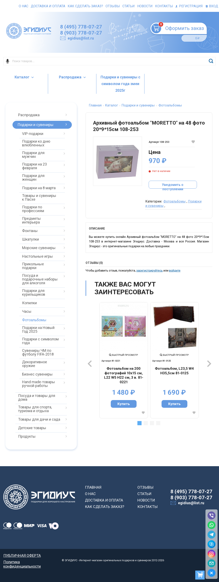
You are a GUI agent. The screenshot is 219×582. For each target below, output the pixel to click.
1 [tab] (139, 423)
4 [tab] (158, 423)
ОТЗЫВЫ (145, 487)
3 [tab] (152, 423)
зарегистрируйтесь (149, 270)
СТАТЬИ (144, 494)
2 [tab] (146, 423)
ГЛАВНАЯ (93, 487)
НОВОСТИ (146, 500)
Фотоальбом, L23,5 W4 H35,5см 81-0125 (174, 370)
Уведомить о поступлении (172, 186)
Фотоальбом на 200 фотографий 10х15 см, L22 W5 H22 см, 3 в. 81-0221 (123, 375)
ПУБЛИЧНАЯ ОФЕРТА (22, 555)
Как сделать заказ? (85, 6)
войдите (174, 270)
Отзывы (113, 6)
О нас (23, 6)
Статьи (128, 6)
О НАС (90, 494)
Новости (145, 6)
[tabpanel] (123, 360)
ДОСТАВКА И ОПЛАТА (104, 500)
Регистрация (189, 6)
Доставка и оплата (48, 6)
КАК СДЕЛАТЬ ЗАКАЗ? (104, 506)
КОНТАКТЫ (147, 506)
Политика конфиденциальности (22, 562)
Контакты (164, 6)
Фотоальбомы (174, 201)
